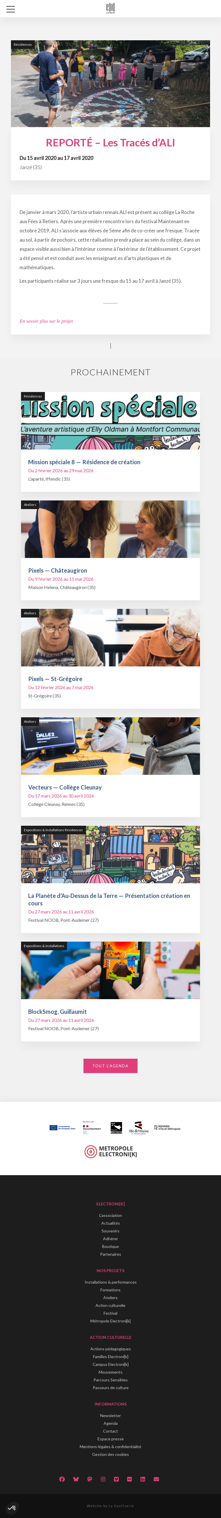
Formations (110, 1289)
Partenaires (110, 1254)
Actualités (110, 1223)
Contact (110, 1431)
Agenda (111, 1423)
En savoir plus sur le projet (46, 321)
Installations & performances (111, 1282)
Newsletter (110, 1415)
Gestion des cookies (110, 1454)
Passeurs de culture (111, 1387)
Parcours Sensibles (111, 1379)
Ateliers (110, 1297)
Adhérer (110, 1238)
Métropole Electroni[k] (110, 1320)
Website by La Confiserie (110, 1506)
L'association (110, 1215)
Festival (110, 1313)
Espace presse (111, 1438)
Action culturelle (110, 1305)
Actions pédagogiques (110, 1348)
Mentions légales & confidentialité (110, 1446)
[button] (12, 1508)
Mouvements (111, 1372)
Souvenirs (110, 1230)
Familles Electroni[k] (110, 1356)
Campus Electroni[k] (111, 1364)
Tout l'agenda (110, 1066)
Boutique (110, 1246)
